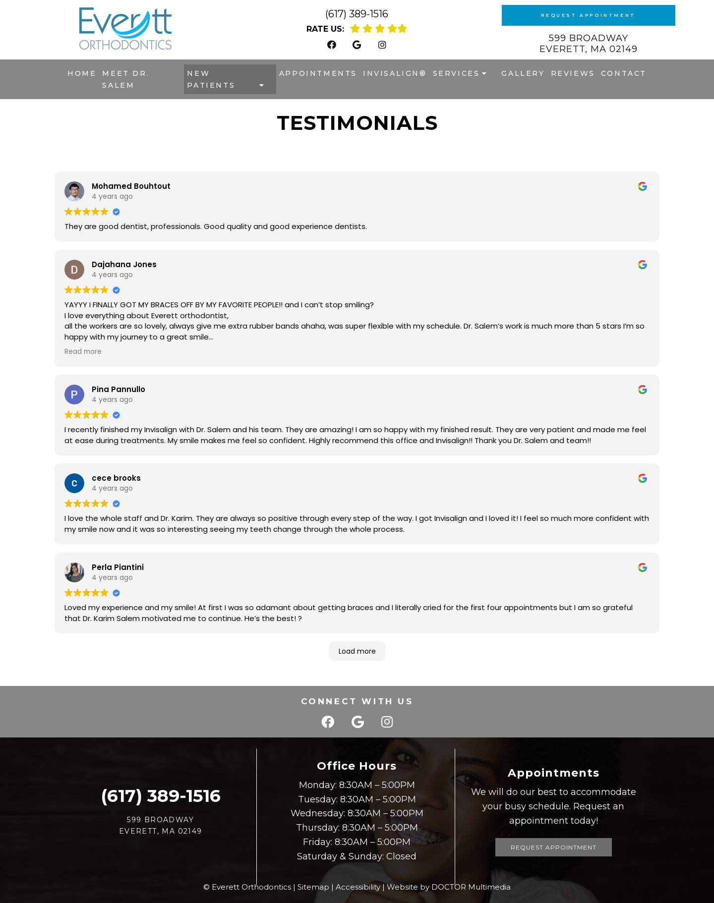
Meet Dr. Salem (125, 79)
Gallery (522, 73)
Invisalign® (395, 73)
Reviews (573, 73)
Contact (624, 73)
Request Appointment (588, 15)
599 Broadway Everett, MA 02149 (588, 44)
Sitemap (313, 887)
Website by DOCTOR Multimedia (449, 887)
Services (456, 73)
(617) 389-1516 (356, 14)
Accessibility (358, 887)
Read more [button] (83, 351)
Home (81, 73)
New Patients (211, 79)
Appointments (318, 73)
